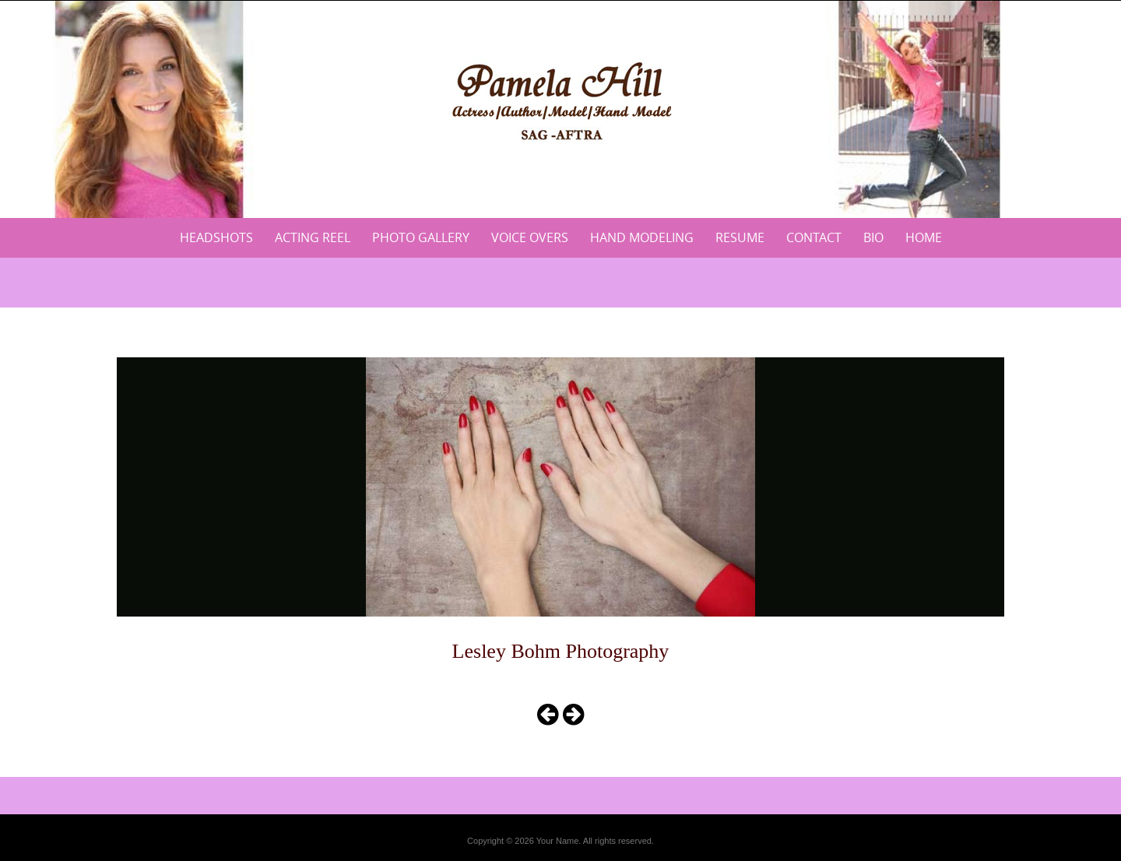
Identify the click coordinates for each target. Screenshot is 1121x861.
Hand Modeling (642, 237)
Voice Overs (529, 237)
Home (923, 237)
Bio (873, 237)
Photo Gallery (420, 237)
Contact (814, 237)
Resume (739, 237)
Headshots (216, 237)
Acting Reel (312, 237)
